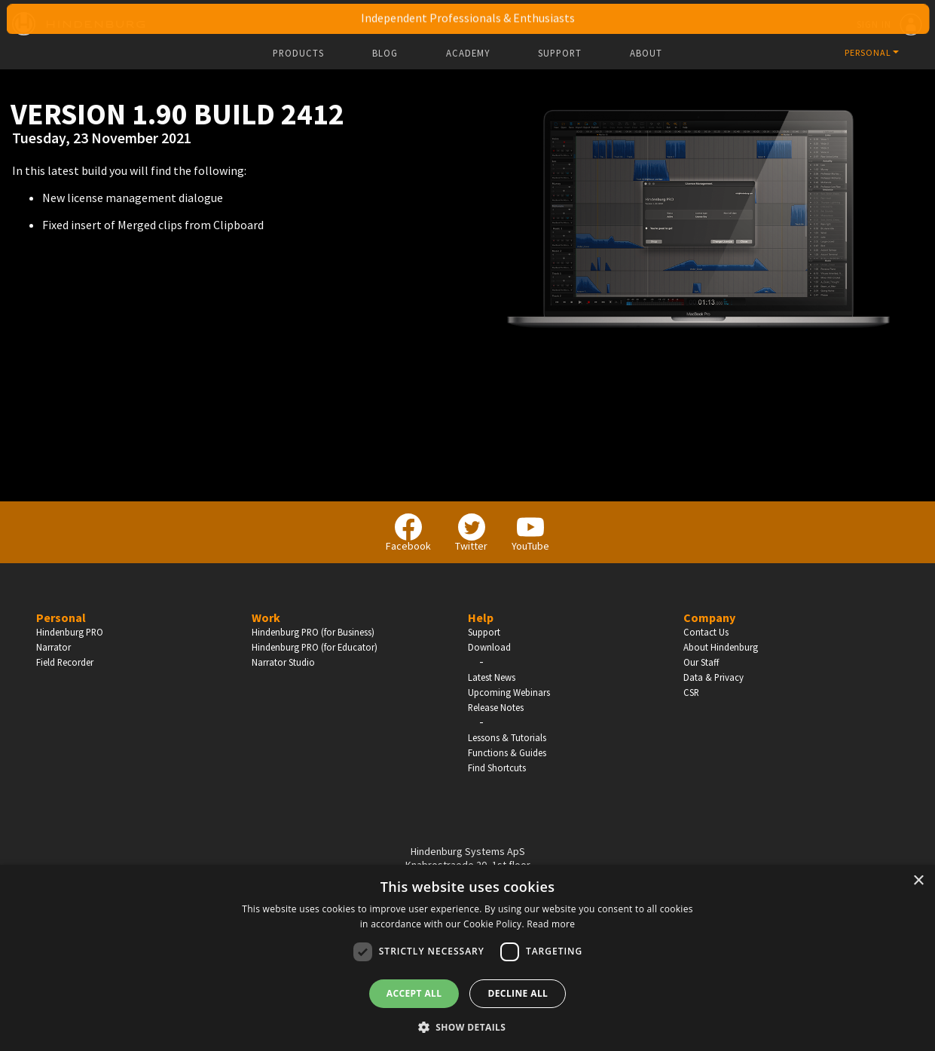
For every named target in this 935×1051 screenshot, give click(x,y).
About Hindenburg (720, 647)
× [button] (918, 881)
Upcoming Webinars (509, 692)
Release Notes (496, 707)
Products (298, 53)
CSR (691, 692)
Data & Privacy (713, 677)
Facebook (408, 533)
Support (560, 53)
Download (489, 647)
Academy (468, 53)
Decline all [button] (517, 993)
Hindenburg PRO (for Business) (313, 632)
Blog (385, 53)
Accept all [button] (414, 993)
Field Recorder (64, 662)
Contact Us (706, 632)
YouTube (530, 533)
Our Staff (701, 662)
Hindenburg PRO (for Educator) (314, 647)
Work (266, 617)
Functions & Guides (507, 752)
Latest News (491, 677)
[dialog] (467, 958)
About (646, 53)
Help (480, 617)
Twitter (471, 533)
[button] (467, 1026)
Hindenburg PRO (69, 632)
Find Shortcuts (497, 767)
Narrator (53, 647)
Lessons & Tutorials (507, 737)
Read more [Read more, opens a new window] (551, 924)
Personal (61, 617)
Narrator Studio (283, 662)
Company (709, 617)
